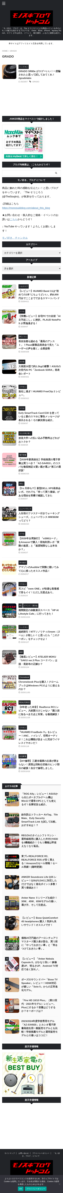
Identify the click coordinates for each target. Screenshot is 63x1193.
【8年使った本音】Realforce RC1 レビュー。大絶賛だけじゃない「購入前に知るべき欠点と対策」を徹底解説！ (39, 711)
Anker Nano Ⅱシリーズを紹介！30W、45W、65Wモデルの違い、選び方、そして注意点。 (39, 901)
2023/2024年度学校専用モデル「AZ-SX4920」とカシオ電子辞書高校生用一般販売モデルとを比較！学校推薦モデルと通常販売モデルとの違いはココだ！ (39, 1028)
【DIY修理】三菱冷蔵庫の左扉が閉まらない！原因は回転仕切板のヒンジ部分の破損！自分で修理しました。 (39, 765)
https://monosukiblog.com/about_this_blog (26, 208)
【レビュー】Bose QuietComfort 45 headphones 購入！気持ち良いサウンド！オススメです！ (39, 921)
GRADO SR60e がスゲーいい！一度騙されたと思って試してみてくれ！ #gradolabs (39, 74)
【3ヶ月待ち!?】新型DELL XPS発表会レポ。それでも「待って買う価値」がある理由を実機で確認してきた (39, 492)
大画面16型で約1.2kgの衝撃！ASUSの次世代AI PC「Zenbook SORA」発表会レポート (39, 370)
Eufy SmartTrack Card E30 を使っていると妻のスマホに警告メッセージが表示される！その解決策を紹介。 (39, 417)
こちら (13, 219)
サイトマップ (10, 1153)
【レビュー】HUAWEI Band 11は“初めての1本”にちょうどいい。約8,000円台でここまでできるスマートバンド (39, 295)
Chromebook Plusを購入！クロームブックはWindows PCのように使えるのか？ (39, 686)
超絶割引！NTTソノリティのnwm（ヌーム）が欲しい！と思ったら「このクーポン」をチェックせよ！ (39, 635)
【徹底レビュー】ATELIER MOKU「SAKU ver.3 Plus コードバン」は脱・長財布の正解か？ (37, 660)
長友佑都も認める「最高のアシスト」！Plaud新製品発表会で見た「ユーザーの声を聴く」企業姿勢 (38, 345)
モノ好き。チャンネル (15, 237)
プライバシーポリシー (40, 1153)
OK (20, 1189)
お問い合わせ (23, 1153)
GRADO (35, 82)
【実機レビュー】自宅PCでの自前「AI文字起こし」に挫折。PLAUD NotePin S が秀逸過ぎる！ (39, 320)
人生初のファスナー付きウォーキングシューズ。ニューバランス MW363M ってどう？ (39, 517)
